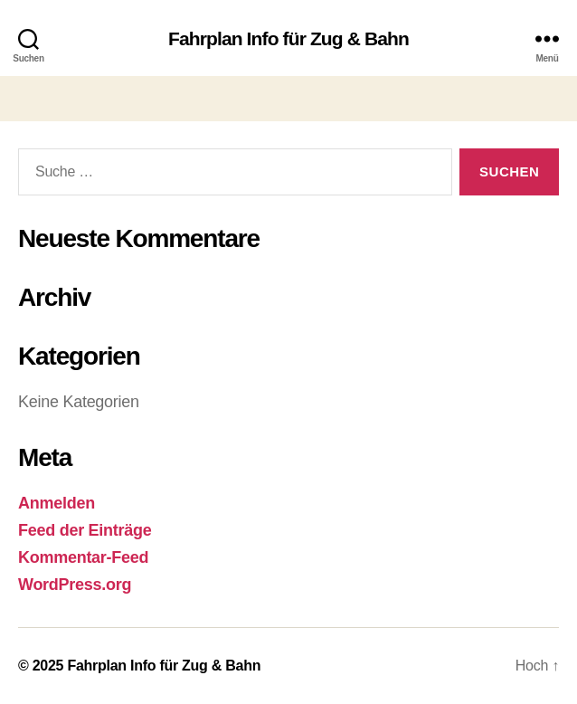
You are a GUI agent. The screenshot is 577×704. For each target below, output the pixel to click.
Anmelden (56, 503)
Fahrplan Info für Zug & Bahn (288, 38)
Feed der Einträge (84, 530)
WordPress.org (74, 585)
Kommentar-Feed (83, 557)
